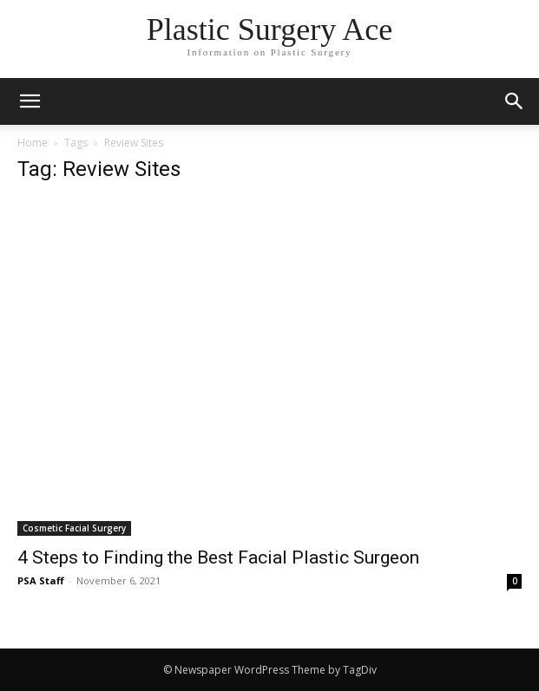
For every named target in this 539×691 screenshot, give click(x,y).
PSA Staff (40, 580)
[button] (514, 101)
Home (32, 142)
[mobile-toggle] (29, 101)
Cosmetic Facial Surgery (74, 528)
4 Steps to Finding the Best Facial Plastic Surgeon (218, 557)
